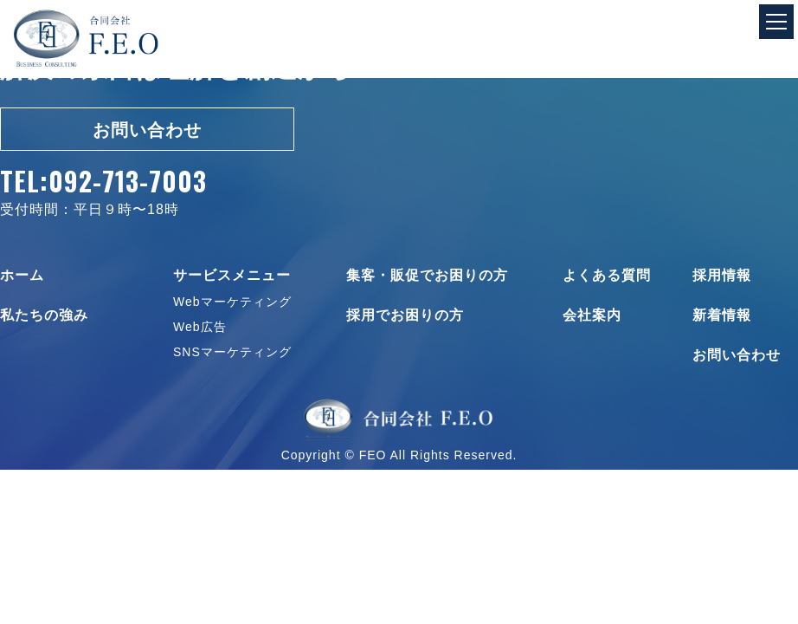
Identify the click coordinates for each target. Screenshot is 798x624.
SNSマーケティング (232, 352)
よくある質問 (607, 276)
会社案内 (592, 315)
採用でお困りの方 (405, 315)
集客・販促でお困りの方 (427, 276)
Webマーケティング (232, 302)
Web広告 (200, 327)
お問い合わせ (147, 130)
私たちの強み (44, 315)
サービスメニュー (232, 276)
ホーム (22, 276)
